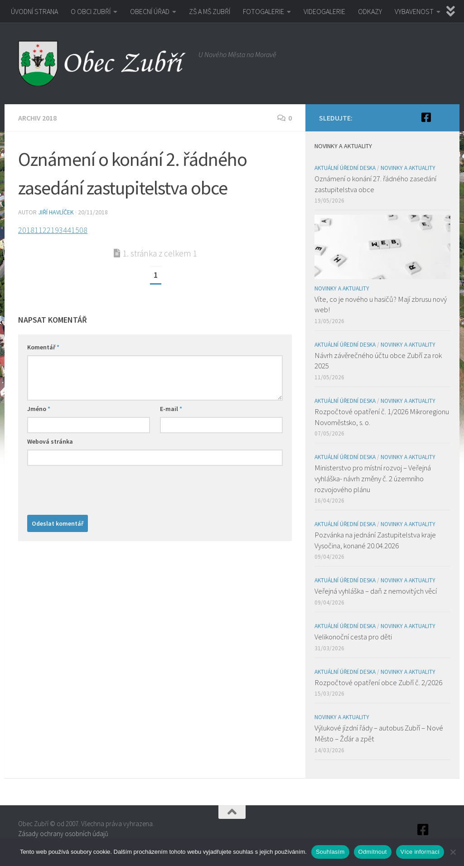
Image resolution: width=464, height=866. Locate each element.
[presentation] (96, 488)
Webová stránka (50, 441)
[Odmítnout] (452, 851)
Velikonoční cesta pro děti (353, 637)
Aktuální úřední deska (345, 168)
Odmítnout (372, 851)
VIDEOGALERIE (324, 11)
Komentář (43, 347)
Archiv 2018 (37, 117)
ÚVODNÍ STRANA (34, 11)
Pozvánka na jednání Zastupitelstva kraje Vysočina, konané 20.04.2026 (375, 540)
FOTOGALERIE (263, 11)
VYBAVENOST (414, 11)
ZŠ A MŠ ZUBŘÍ (209, 11)
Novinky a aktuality (408, 168)
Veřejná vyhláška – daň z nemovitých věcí (375, 591)
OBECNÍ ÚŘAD (149, 11)
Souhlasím (330, 851)
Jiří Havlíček (56, 212)
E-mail (171, 409)
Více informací (420, 851)
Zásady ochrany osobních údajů (63, 833)
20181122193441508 (52, 230)
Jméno (38, 409)
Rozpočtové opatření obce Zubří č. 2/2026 (378, 682)
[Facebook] (425, 117)
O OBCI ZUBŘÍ (91, 11)
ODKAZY (370, 11)
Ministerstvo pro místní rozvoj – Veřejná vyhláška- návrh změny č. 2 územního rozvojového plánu (372, 478)
